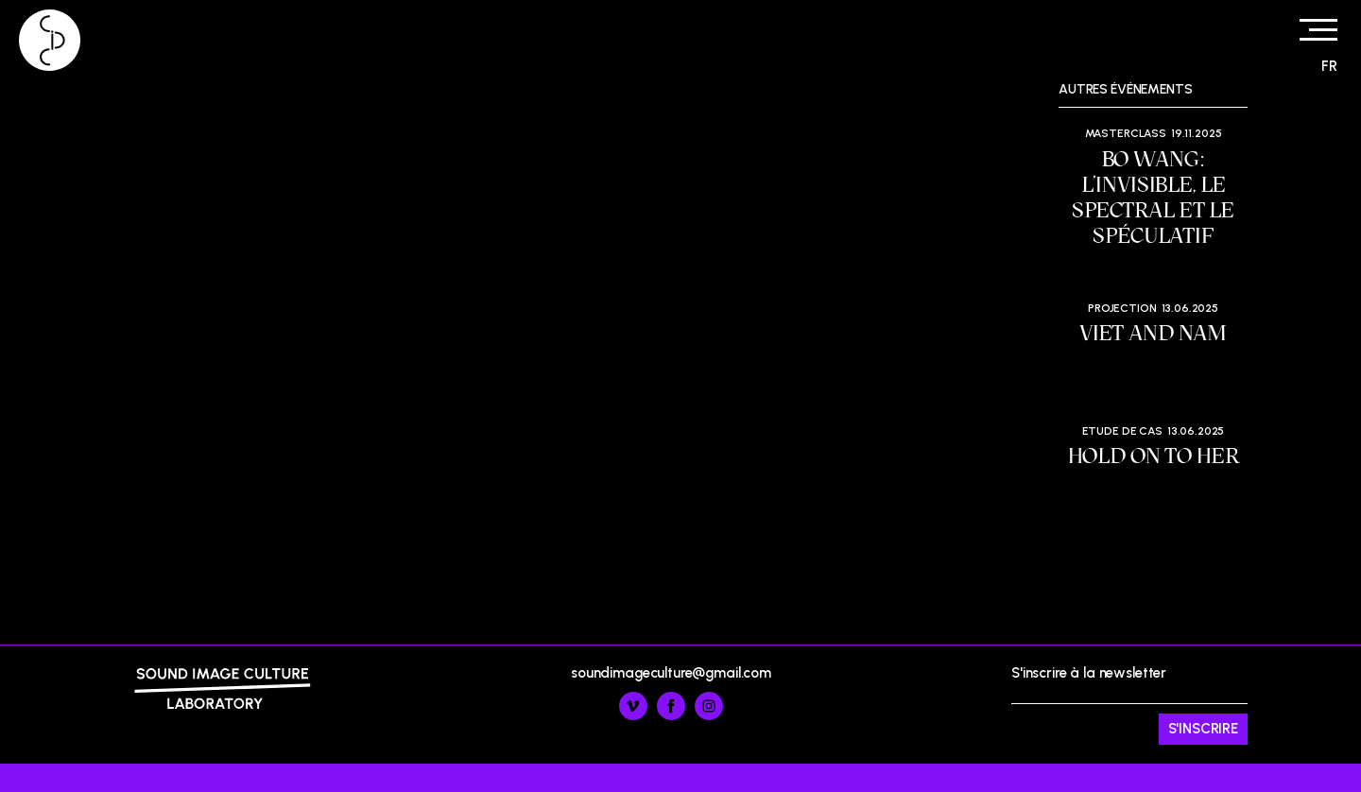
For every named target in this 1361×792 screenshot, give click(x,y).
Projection (1122, 308)
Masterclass (1125, 133)
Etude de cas (1122, 431)
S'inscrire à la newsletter (1129, 705)
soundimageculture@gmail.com (671, 672)
